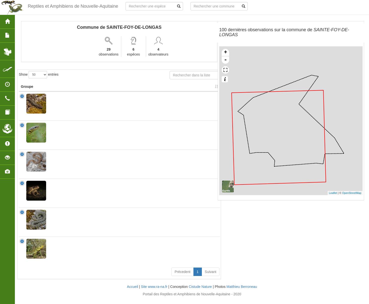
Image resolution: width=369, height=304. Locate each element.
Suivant (210, 277)
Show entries (39, 74)
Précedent (182, 277)
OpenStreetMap (351, 192)
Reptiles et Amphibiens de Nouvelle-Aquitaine (72, 6)
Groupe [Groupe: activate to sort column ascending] (27, 91)
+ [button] (225, 52)
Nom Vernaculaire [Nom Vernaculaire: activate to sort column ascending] (93, 89)
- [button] (225, 60)
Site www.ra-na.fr (154, 292)
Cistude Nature (200, 292)
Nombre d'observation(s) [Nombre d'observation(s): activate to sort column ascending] (158, 89)
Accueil (132, 292)
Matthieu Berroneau (241, 292)
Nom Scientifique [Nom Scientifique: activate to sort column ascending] (60, 89)
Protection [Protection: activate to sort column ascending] (126, 91)
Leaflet (333, 192)
